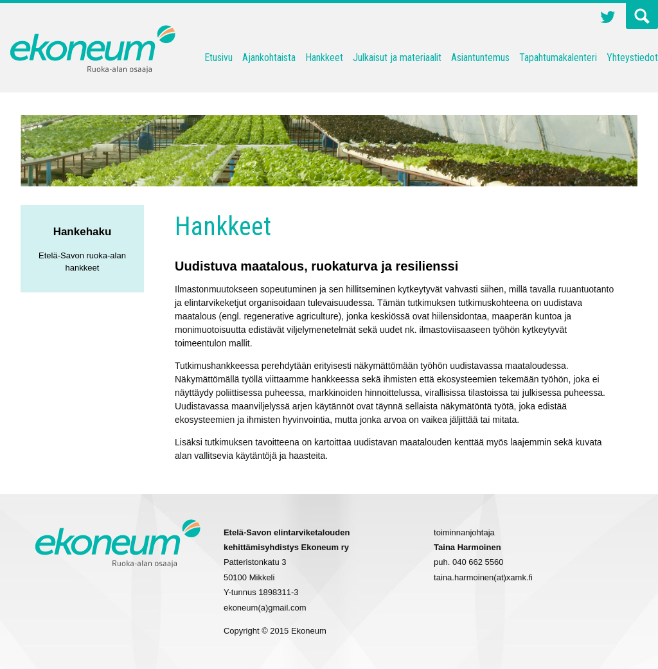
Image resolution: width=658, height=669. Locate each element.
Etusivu (218, 57)
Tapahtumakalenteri (558, 57)
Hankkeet (324, 57)
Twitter (608, 18)
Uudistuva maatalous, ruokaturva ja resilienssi (316, 266)
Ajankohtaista (269, 57)
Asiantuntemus (480, 57)
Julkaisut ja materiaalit (397, 57)
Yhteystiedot (632, 57)
